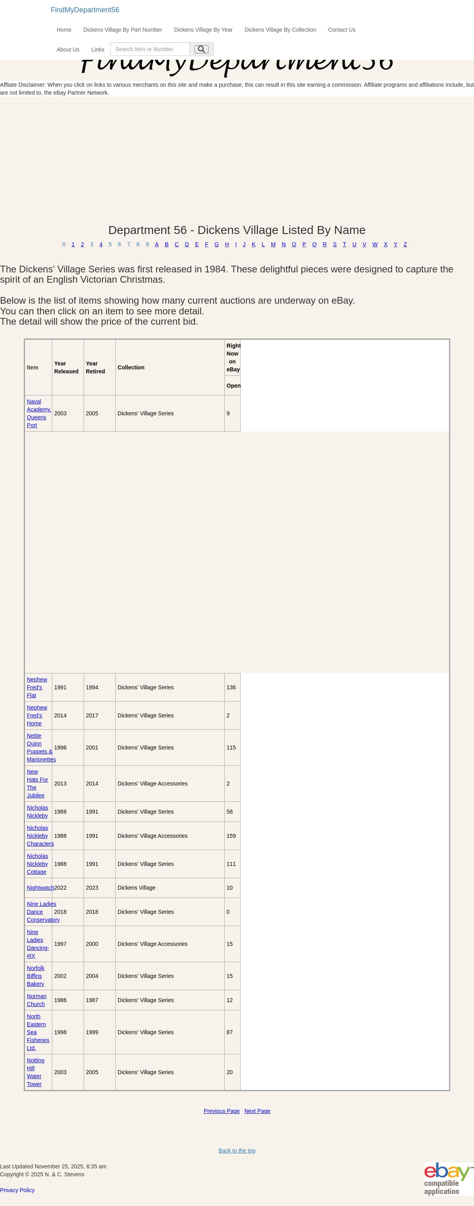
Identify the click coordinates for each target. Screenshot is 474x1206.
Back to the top (236, 1150)
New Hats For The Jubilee (37, 783)
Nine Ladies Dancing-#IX (38, 944)
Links (98, 49)
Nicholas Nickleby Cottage (37, 864)
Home (64, 30)
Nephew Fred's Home (37, 715)
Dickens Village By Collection (280, 30)
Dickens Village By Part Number (122, 30)
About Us (68, 49)
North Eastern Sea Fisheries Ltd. (38, 1032)
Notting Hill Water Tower (35, 1072)
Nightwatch (40, 888)
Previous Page (222, 1111)
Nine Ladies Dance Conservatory (43, 912)
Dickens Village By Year (203, 30)
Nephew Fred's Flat (37, 687)
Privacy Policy (17, 1190)
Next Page (257, 1111)
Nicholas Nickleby (37, 812)
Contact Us (342, 30)
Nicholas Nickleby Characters (40, 836)
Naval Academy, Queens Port (39, 413)
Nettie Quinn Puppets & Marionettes (41, 747)
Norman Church (37, 1000)
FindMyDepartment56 (85, 10)
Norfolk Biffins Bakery (35, 976)
